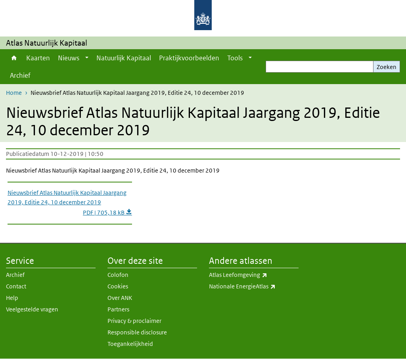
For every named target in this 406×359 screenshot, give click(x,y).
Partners (118, 309)
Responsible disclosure (137, 332)
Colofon (117, 274)
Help (12, 297)
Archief (20, 75)
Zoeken (386, 67)
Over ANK (119, 297)
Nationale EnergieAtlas (254, 286)
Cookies (117, 286)
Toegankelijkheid (130, 343)
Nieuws (68, 58)
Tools (235, 58)
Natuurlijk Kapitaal (123, 58)
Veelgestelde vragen (32, 309)
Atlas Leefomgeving (254, 275)
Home (14, 58)
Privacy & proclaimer (134, 320)
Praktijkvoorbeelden (189, 58)
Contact (16, 286)
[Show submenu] (86, 58)
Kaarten (38, 58)
